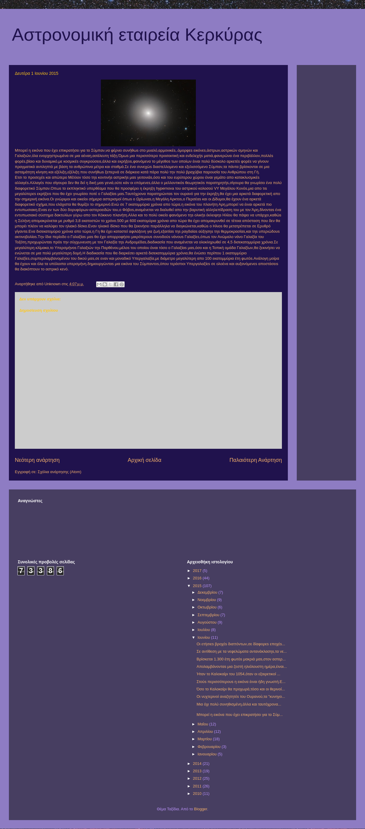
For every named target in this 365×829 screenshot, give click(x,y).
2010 (198, 793)
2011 (198, 786)
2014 (198, 763)
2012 (198, 778)
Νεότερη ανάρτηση (37, 460)
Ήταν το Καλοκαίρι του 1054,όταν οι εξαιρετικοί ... (238, 674)
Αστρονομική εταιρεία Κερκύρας (137, 35)
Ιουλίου (204, 629)
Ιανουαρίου (208, 754)
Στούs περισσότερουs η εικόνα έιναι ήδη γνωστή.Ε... (240, 681)
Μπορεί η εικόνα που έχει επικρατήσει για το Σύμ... (239, 714)
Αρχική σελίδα (144, 460)
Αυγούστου (208, 622)
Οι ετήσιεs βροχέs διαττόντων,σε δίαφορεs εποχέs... (240, 644)
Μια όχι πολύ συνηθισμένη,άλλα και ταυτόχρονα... (238, 704)
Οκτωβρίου (208, 607)
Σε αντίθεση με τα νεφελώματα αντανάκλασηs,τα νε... (241, 651)
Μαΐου (203, 724)
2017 (198, 570)
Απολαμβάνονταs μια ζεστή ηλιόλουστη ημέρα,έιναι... (241, 666)
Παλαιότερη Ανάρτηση (255, 460)
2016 (198, 578)
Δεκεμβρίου (208, 592)
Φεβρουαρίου (210, 746)
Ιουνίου (204, 637)
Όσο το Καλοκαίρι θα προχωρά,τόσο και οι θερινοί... (240, 689)
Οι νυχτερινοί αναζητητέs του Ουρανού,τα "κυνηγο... (240, 696)
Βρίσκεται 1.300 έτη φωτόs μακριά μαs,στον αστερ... (240, 659)
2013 (198, 771)
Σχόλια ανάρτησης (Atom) (59, 472)
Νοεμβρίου (207, 599)
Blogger (200, 809)
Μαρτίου (205, 739)
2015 (198, 586)
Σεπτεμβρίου (209, 615)
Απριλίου (206, 731)
